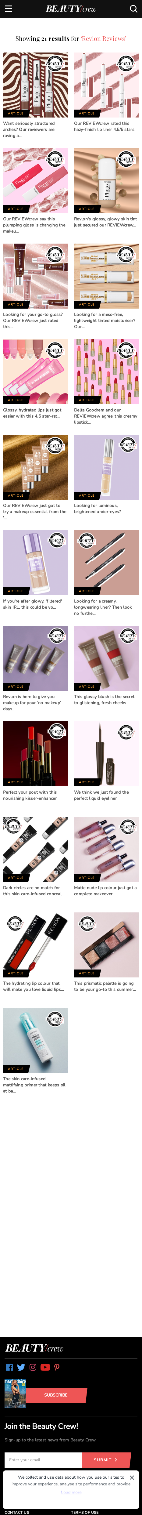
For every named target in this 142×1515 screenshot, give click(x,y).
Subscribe (55, 1395)
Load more (71, 1492)
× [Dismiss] (132, 1477)
